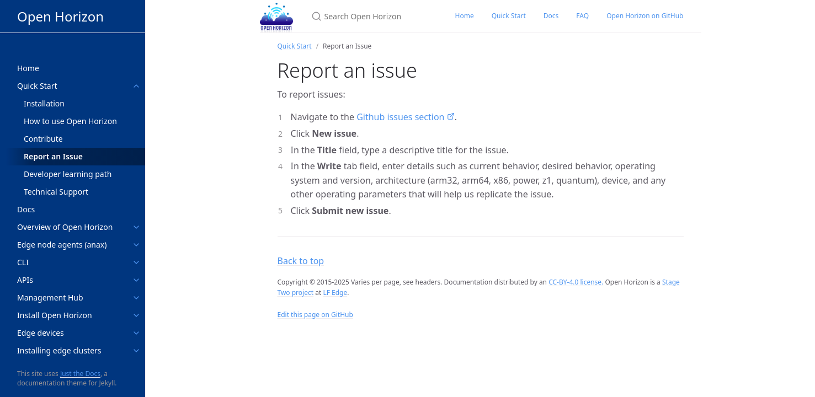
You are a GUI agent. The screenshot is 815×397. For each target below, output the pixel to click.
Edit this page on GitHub (315, 314)
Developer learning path (67, 174)
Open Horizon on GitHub (644, 15)
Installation (44, 103)
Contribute (43, 138)
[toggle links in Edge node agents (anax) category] (136, 245)
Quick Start (509, 15)
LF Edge (335, 292)
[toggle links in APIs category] (136, 280)
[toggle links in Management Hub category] (136, 298)
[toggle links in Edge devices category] (136, 333)
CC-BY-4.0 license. (575, 282)
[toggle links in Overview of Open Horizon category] (136, 227)
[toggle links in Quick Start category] (136, 86)
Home (464, 15)
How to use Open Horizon (70, 121)
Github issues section (401, 117)
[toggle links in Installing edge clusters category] (136, 351)
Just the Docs (80, 373)
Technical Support (56, 191)
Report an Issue (53, 156)
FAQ (582, 15)
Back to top (301, 261)
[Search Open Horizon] (370, 16)
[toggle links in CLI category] (136, 262)
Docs (551, 15)
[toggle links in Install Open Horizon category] (136, 315)
